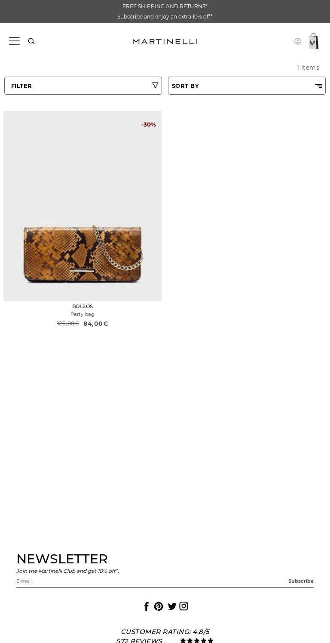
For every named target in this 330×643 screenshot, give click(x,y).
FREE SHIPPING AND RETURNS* (165, 6)
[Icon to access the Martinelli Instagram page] (183, 606)
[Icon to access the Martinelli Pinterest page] (158, 606)
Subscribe (301, 581)
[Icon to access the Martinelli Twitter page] (170, 606)
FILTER (21, 85)
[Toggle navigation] (13, 41)
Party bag (82, 314)
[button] (297, 41)
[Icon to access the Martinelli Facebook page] (145, 606)
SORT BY (185, 85)
